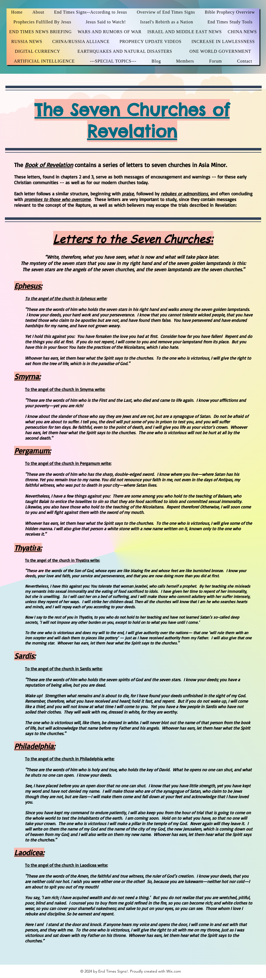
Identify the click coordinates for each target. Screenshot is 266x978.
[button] (230, 22)
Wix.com (173, 971)
